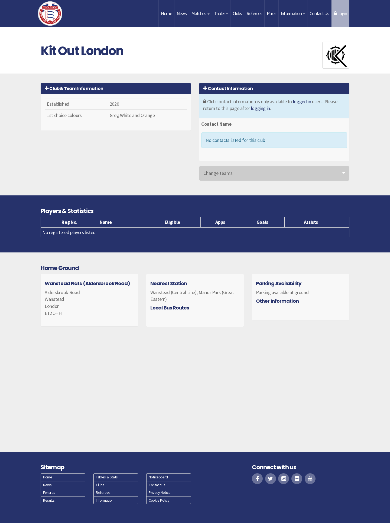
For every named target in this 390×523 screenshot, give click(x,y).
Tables (221, 13)
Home (166, 13)
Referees (254, 13)
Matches (200, 13)
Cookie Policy (159, 500)
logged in (302, 101)
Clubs (237, 13)
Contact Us (319, 13)
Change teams (218, 173)
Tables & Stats (107, 477)
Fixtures (49, 492)
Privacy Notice (160, 492)
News (182, 13)
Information (293, 13)
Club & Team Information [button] (74, 88)
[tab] (116, 88)
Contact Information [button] (228, 88)
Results (48, 500)
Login (340, 13)
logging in (260, 108)
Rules (271, 13)
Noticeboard (158, 477)
